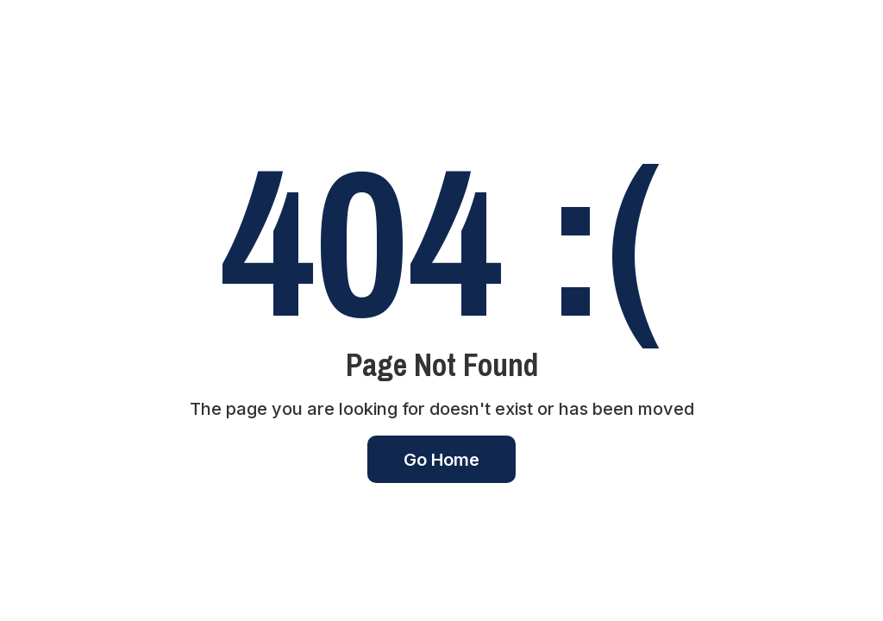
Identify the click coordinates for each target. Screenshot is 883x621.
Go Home (441, 459)
